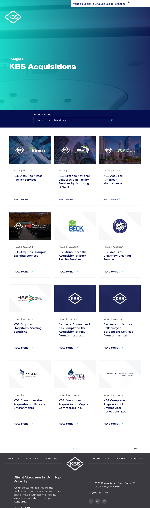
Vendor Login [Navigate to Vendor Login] (10, 4)
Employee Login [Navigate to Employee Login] (31, 4)
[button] (58, 4)
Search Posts (43, 114)
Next (137, 448)
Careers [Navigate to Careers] (49, 4)
